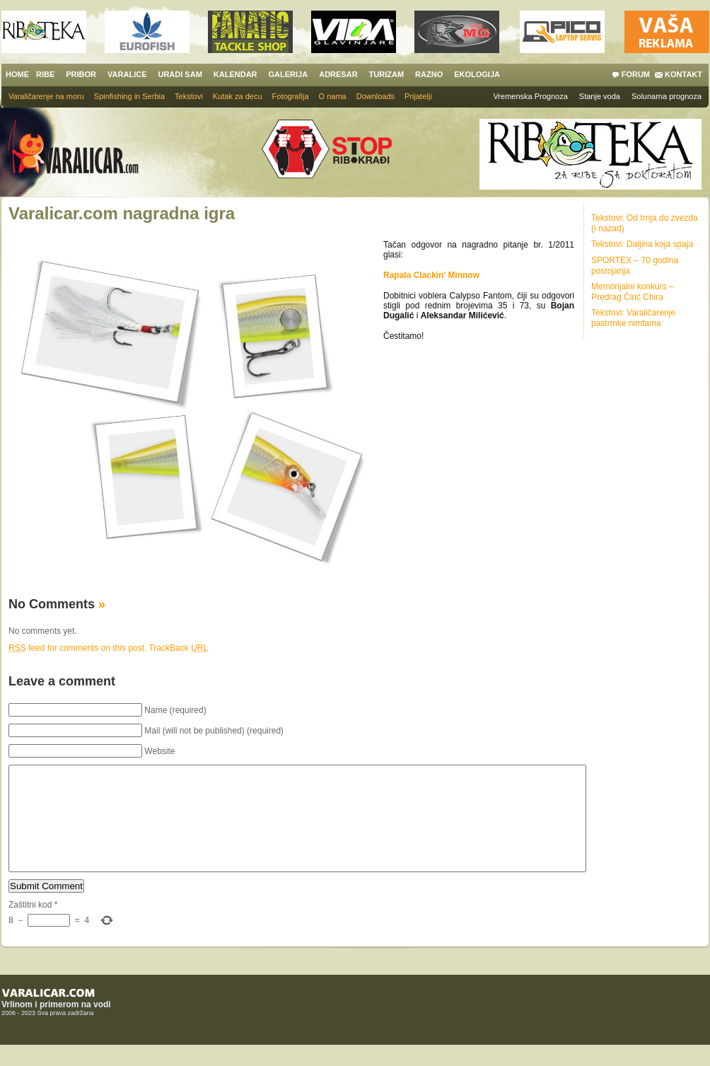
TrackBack (179, 648)
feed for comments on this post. (77, 648)
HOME (17, 74)
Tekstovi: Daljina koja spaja (642, 244)
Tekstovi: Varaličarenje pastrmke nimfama (633, 318)
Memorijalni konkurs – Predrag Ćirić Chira (632, 292)
